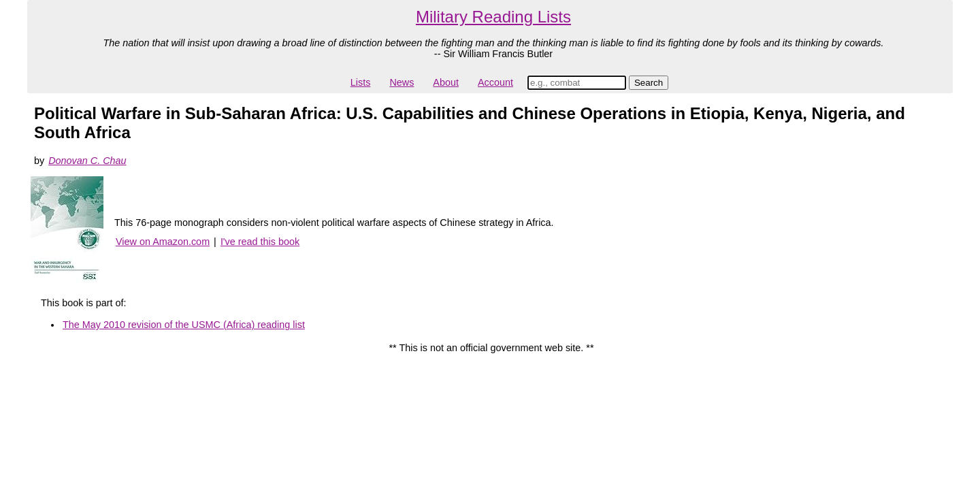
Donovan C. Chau (87, 160)
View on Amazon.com (163, 241)
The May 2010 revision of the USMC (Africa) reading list (184, 324)
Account (495, 82)
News (401, 82)
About (446, 82)
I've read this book (259, 241)
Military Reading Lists (493, 16)
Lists (360, 82)
